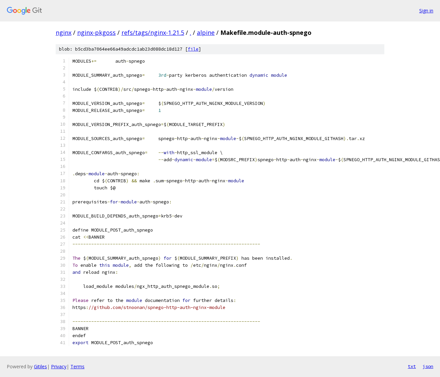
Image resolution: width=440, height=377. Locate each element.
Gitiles (40, 366)
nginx (63, 32)
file (193, 49)
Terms (77, 366)
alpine (206, 32)
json (428, 366)
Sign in (426, 10)
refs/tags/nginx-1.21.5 (152, 32)
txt (412, 366)
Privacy (58, 366)
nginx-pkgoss (96, 32)
